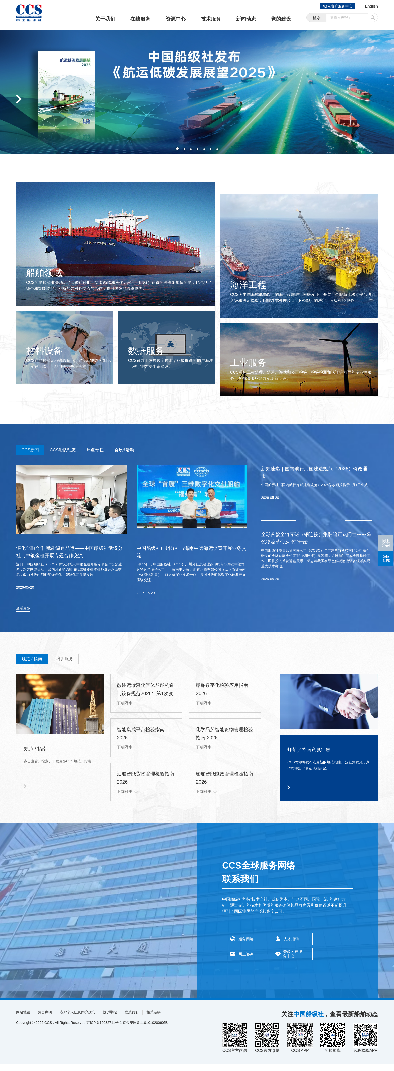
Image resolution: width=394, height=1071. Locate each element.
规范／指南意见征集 (314, 756)
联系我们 (132, 1020)
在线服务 (140, 19)
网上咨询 (246, 961)
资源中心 (176, 19)
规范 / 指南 (35, 665)
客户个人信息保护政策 (77, 1020)
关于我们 (105, 19)
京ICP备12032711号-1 (104, 1030)
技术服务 (211, 19)
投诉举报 (110, 1020)
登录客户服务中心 (336, 6)
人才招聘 (291, 946)
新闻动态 (246, 19)
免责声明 (45, 1020)
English (370, 6)
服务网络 (246, 946)
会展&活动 (143, 450)
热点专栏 (109, 450)
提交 (373, 18)
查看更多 (23, 614)
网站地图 (23, 1020)
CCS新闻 (33, 450)
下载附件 (128, 710)
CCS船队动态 (71, 450)
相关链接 (153, 1020)
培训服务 (73, 665)
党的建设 (281, 19)
